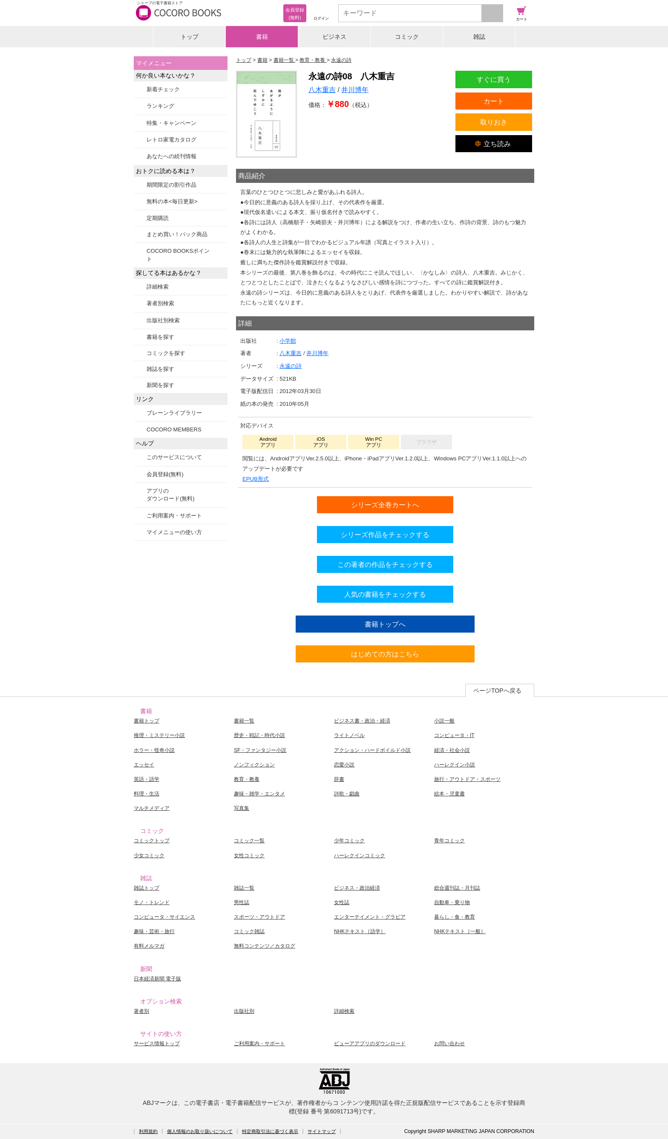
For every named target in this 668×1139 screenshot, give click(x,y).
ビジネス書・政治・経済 (362, 721)
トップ (190, 36)
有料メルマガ (149, 946)
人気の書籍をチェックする (385, 594)
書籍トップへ (385, 624)
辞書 (339, 779)
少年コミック (349, 841)
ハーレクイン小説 (454, 765)
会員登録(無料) (165, 474)
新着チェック (163, 89)
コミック (407, 36)
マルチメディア (152, 808)
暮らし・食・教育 (454, 917)
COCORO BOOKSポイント (178, 255)
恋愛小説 (344, 765)
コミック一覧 (249, 841)
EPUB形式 (255, 479)
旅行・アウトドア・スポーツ (467, 779)
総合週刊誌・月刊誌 (457, 888)
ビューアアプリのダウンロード (370, 1043)
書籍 (262, 36)
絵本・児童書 (449, 794)
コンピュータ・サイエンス (164, 917)
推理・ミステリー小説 (159, 735)
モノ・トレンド (152, 902)
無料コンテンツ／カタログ (264, 946)
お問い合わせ (449, 1043)
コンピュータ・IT (454, 735)
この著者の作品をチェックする (385, 564)
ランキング (160, 106)
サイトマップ (322, 1131)
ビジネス (334, 36)
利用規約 (148, 1131)
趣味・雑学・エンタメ (259, 794)
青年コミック (449, 841)
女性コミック (249, 856)
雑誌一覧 (244, 888)
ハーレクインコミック (359, 856)
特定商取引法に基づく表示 (270, 1131)
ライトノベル (349, 735)
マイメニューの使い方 (174, 532)
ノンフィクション (254, 765)
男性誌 (241, 902)
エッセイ (144, 765)
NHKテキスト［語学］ (360, 931)
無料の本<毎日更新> (172, 201)
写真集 (241, 808)
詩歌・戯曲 (347, 794)
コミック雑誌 (249, 931)
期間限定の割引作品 (171, 185)
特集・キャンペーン (171, 123)
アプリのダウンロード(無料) (171, 495)
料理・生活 (146, 794)
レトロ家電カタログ (171, 139)
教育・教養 (246, 779)
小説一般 (444, 721)
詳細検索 (158, 286)
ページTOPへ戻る (497, 690)
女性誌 (341, 902)
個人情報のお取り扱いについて (200, 1131)
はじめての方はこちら (385, 654)
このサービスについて (174, 457)
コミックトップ (152, 841)
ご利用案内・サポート (174, 515)
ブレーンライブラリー (174, 413)
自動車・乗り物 (452, 902)
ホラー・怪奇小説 (154, 750)
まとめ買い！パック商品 (177, 234)
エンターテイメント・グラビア (370, 917)
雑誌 (479, 36)
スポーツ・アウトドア (259, 917)
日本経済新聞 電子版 (157, 979)
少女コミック (149, 856)
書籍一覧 (244, 721)
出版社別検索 (163, 320)
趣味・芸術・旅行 (154, 931)
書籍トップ (146, 721)
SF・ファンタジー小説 (260, 750)
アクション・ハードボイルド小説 (372, 750)
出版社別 (244, 1011)
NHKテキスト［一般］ (460, 931)
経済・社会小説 (452, 750)
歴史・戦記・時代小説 (259, 735)
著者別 (141, 1011)
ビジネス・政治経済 (357, 888)
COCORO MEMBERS (174, 429)
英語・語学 (146, 779)
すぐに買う (494, 79)
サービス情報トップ (157, 1043)
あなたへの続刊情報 (171, 156)
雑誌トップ (146, 888)
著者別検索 (160, 303)
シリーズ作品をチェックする (385, 534)
